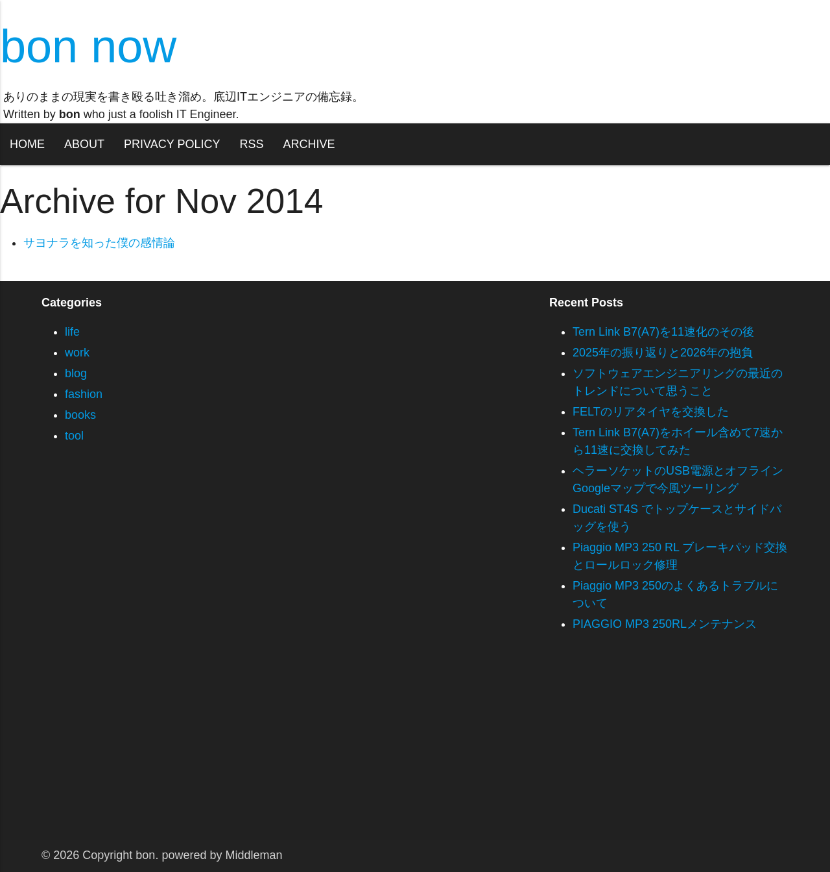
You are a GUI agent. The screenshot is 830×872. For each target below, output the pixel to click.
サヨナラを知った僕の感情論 (99, 242)
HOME (27, 144)
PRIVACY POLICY (172, 144)
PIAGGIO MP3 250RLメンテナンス (665, 623)
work (77, 352)
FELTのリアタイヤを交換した (651, 411)
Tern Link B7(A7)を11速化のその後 (663, 331)
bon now (88, 46)
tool (74, 435)
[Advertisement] (389, 749)
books (80, 414)
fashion (83, 394)
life (72, 331)
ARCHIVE (309, 144)
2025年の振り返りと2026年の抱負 (663, 352)
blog (76, 373)
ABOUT (84, 144)
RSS (251, 144)
